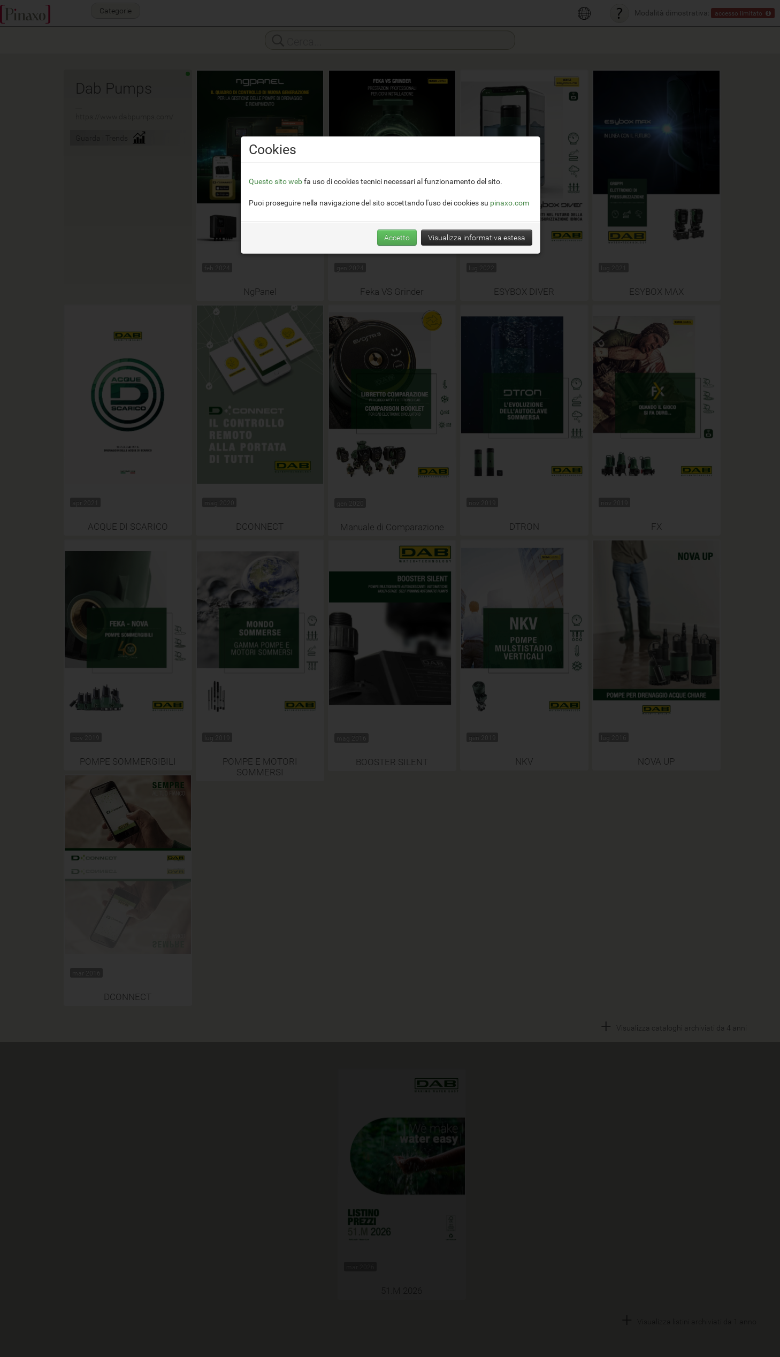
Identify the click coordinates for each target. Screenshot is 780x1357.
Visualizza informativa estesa (476, 237)
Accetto (397, 237)
